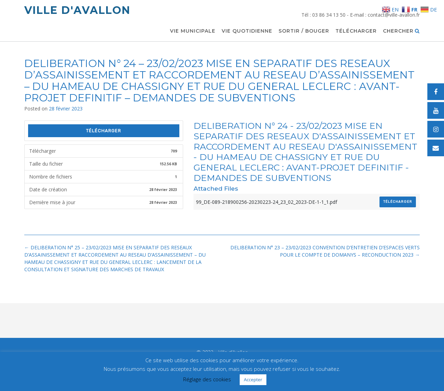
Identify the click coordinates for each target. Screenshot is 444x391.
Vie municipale (192, 31)
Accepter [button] (253, 379)
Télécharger (356, 31)
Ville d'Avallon (77, 10)
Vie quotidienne (247, 31)
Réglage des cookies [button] (207, 379)
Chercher (401, 31)
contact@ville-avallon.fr (394, 14)
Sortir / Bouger (304, 31)
